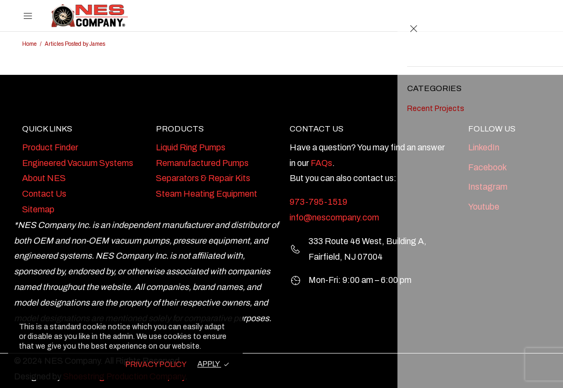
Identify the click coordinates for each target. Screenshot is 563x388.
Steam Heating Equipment (206, 193)
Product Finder (50, 147)
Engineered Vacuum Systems (77, 163)
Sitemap (38, 209)
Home (29, 44)
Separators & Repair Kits (203, 178)
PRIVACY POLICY (156, 365)
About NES (44, 178)
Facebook (487, 167)
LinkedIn (483, 147)
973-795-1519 (318, 201)
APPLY (209, 364)
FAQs (321, 163)
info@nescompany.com (334, 217)
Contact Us (44, 193)
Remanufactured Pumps (202, 163)
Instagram (487, 186)
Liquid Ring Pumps (190, 147)
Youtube (483, 206)
